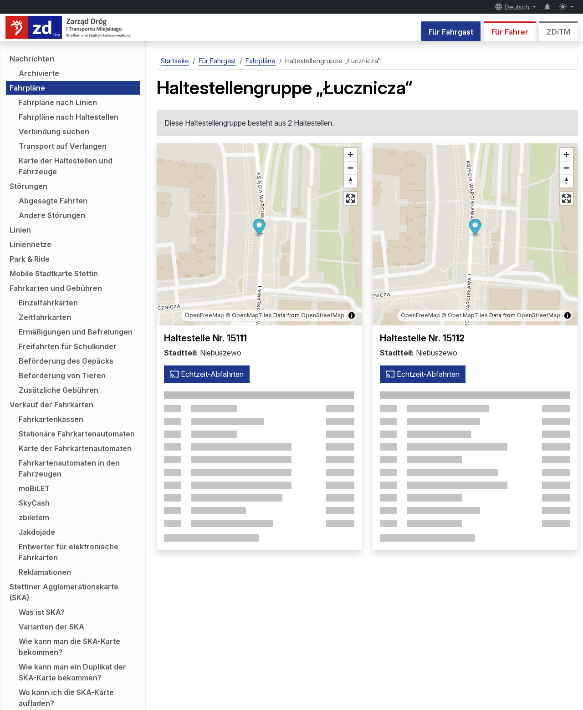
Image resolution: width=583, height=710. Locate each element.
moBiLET (34, 488)
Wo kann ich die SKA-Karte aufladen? (66, 698)
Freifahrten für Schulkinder (68, 346)
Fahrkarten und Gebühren (56, 288)
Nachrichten (32, 58)
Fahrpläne (27, 87)
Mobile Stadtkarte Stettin (54, 273)
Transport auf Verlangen (63, 146)
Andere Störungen (52, 215)
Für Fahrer (509, 31)
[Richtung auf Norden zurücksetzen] (350, 181)
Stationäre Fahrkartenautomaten (77, 433)
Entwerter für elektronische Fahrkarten (68, 552)
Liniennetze (30, 244)
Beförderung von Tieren (62, 375)
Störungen (28, 186)
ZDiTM (558, 31)
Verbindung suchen (54, 131)
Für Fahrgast (451, 31)
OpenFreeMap (204, 315)
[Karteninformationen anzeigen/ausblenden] (351, 315)
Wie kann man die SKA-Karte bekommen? (69, 647)
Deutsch (513, 7)
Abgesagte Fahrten (53, 200)
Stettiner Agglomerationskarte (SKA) (64, 592)
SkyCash (34, 502)
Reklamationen (45, 572)
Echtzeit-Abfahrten (207, 374)
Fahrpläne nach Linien (58, 102)
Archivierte (39, 73)
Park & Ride (30, 259)
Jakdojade (37, 532)
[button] (259, 228)
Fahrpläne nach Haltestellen (68, 117)
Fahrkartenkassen (51, 419)
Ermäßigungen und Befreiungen (76, 331)
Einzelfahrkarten (48, 302)
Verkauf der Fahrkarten (51, 404)
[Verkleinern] (350, 167)
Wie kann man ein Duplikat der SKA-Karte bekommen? (72, 672)
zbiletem (34, 517)
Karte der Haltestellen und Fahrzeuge (66, 166)
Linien (20, 229)
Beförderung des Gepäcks (66, 360)
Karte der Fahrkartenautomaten (75, 448)
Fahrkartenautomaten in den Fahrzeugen (69, 468)
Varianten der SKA (51, 626)
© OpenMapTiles (248, 315)
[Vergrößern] (350, 154)
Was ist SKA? (42, 612)
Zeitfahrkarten (45, 317)
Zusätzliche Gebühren (58, 390)
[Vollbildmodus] (350, 198)
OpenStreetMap (322, 315)
